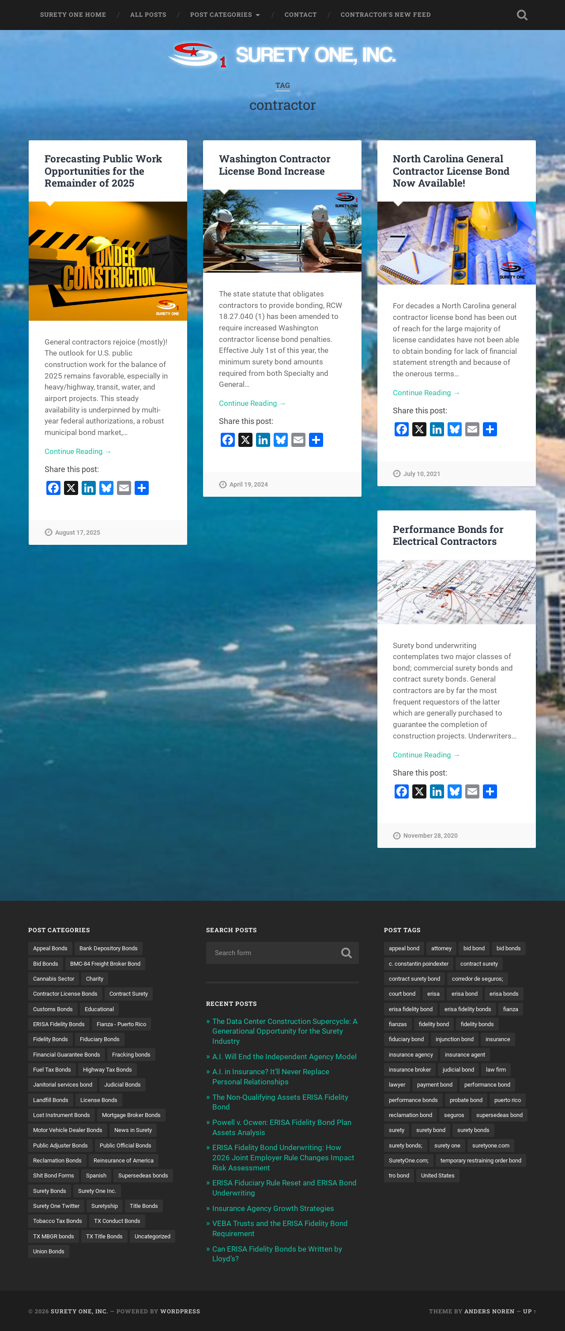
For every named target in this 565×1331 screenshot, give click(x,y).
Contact (301, 15)
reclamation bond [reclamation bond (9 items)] (454, 1132)
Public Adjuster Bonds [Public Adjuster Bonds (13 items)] (63, 1147)
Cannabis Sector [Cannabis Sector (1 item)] (55, 978)
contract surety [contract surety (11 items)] (410, 978)
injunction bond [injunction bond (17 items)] (410, 1055)
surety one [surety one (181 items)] (500, 1162)
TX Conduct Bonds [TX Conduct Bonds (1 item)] (58, 1238)
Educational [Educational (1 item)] (105, 1009)
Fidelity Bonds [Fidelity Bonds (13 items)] (52, 1039)
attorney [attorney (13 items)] (446, 948)
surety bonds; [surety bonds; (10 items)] (455, 1162)
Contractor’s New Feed (386, 15)
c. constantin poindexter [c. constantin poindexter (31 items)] (461, 963)
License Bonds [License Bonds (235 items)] (104, 1101)
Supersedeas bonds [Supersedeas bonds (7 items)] (60, 1192)
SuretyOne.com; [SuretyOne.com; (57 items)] (464, 1177)
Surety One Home (73, 15)
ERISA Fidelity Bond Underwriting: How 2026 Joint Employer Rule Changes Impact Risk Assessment (283, 1155)
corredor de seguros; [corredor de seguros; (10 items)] (417, 993)
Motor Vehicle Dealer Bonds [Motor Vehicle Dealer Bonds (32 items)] (70, 1132)
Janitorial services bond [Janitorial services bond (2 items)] (65, 1085)
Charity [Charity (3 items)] (100, 978)
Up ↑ (530, 1310)
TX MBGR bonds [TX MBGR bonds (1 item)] (118, 1238)
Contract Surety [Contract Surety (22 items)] (137, 993)
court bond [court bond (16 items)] (472, 993)
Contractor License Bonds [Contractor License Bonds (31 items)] (68, 993)
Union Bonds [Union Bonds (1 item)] (153, 1254)
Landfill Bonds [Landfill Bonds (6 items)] (52, 1101)
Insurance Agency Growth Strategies (273, 1205)
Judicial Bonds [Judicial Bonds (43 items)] (130, 1085)
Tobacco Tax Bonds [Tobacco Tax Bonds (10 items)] (143, 1223)
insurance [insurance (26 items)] (456, 1055)
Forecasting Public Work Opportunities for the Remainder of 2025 (103, 170)
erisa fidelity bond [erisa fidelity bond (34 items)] (497, 1009)
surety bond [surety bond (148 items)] (496, 1147)
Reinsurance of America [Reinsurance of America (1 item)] (130, 1162)
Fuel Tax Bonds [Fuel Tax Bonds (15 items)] (54, 1070)
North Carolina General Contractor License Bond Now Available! (451, 170)
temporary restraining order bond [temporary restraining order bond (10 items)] (434, 1192)
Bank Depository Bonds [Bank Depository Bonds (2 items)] (115, 948)
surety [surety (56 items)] (459, 1147)
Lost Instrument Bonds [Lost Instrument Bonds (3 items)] (64, 1116)
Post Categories (221, 15)
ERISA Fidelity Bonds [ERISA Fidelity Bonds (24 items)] (61, 1024)
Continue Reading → (78, 451)
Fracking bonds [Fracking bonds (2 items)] (140, 1055)
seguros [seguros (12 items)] (501, 1132)
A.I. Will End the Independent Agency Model (284, 1055)
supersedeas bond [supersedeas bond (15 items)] (414, 1147)
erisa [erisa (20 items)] (505, 993)
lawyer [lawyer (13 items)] (398, 1101)
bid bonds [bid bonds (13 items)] (402, 963)
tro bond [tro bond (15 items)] (503, 1192)
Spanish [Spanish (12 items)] (101, 1177)
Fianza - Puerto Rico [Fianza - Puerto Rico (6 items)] (129, 1024)
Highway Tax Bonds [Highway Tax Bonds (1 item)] (114, 1070)
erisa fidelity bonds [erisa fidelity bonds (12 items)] (414, 1024)
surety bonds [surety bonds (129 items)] (407, 1162)
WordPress (180, 1310)
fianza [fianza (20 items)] (460, 1024)
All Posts (148, 15)
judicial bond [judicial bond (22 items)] (464, 1085)
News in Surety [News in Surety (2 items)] (140, 1132)
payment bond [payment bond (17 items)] (439, 1101)
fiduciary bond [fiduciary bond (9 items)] (502, 1039)
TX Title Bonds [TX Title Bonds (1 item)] (52, 1254)
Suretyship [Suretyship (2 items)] (47, 1223)
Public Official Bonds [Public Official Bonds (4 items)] (133, 1147)
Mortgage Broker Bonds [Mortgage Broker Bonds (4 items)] (140, 1116)
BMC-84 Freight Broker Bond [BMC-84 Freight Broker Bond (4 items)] (112, 963)
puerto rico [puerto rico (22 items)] (403, 1132)
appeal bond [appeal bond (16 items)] (406, 948)
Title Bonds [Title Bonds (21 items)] (89, 1223)
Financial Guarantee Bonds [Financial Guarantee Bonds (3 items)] (70, 1055)
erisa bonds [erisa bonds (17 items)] (445, 1009)
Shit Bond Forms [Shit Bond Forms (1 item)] (56, 1177)
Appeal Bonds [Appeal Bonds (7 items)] (52, 948)
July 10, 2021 (422, 474)
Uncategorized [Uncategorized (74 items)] (104, 1254)
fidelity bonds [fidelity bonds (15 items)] (452, 1039)
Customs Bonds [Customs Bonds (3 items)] (55, 1009)
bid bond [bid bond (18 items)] (482, 948)
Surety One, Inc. (79, 1310)
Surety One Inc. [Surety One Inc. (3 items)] (54, 1208)
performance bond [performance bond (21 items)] (496, 1101)
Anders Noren (489, 1310)
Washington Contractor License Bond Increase (275, 164)
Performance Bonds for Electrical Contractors (448, 534)
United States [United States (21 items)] (407, 1208)
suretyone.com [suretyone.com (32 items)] (409, 1177)
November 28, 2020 (430, 836)
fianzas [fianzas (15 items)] (491, 1024)
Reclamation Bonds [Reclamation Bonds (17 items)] (60, 1162)
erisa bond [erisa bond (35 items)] (403, 1009)
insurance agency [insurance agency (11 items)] (413, 1070)
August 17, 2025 (77, 533)
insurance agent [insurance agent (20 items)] (471, 1070)
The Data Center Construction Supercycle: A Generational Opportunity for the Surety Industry (285, 1031)
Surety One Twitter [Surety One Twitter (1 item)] (112, 1208)
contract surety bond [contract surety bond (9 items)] (471, 978)
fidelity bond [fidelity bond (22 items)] (405, 1039)
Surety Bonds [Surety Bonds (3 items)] (117, 1192)
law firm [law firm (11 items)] (504, 1085)
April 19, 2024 (249, 485)
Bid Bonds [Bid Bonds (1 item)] (47, 963)
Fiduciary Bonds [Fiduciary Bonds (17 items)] (105, 1039)
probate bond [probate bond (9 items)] (473, 1116)
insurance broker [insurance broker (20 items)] (412, 1085)
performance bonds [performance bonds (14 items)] (416, 1116)
